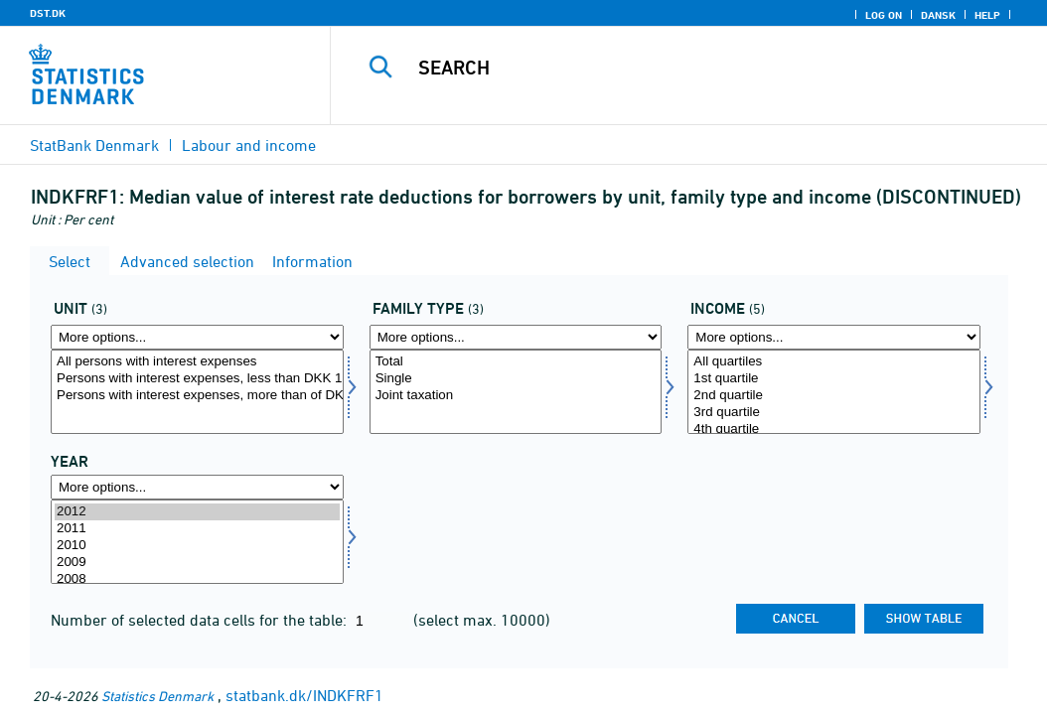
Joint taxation (516, 395)
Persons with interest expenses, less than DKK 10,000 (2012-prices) (197, 378)
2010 (197, 545)
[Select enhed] (197, 392)
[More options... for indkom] (833, 337)
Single (516, 378)
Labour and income (249, 145)
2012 (197, 511)
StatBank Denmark (94, 145)
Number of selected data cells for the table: (201, 620)
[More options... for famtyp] (516, 337)
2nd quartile (833, 395)
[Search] (693, 67)
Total (516, 362)
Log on (883, 15)
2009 (197, 562)
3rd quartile (833, 412)
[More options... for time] (197, 487)
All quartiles (833, 362)
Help (987, 15)
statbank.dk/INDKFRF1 (304, 695)
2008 (197, 579)
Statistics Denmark (157, 695)
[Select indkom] (833, 392)
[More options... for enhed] (197, 337)
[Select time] (197, 542)
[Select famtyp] (516, 392)
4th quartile (833, 429)
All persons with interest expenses (197, 362)
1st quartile (833, 378)
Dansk (938, 15)
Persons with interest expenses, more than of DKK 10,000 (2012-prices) (197, 395)
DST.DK (48, 13)
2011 (197, 528)
